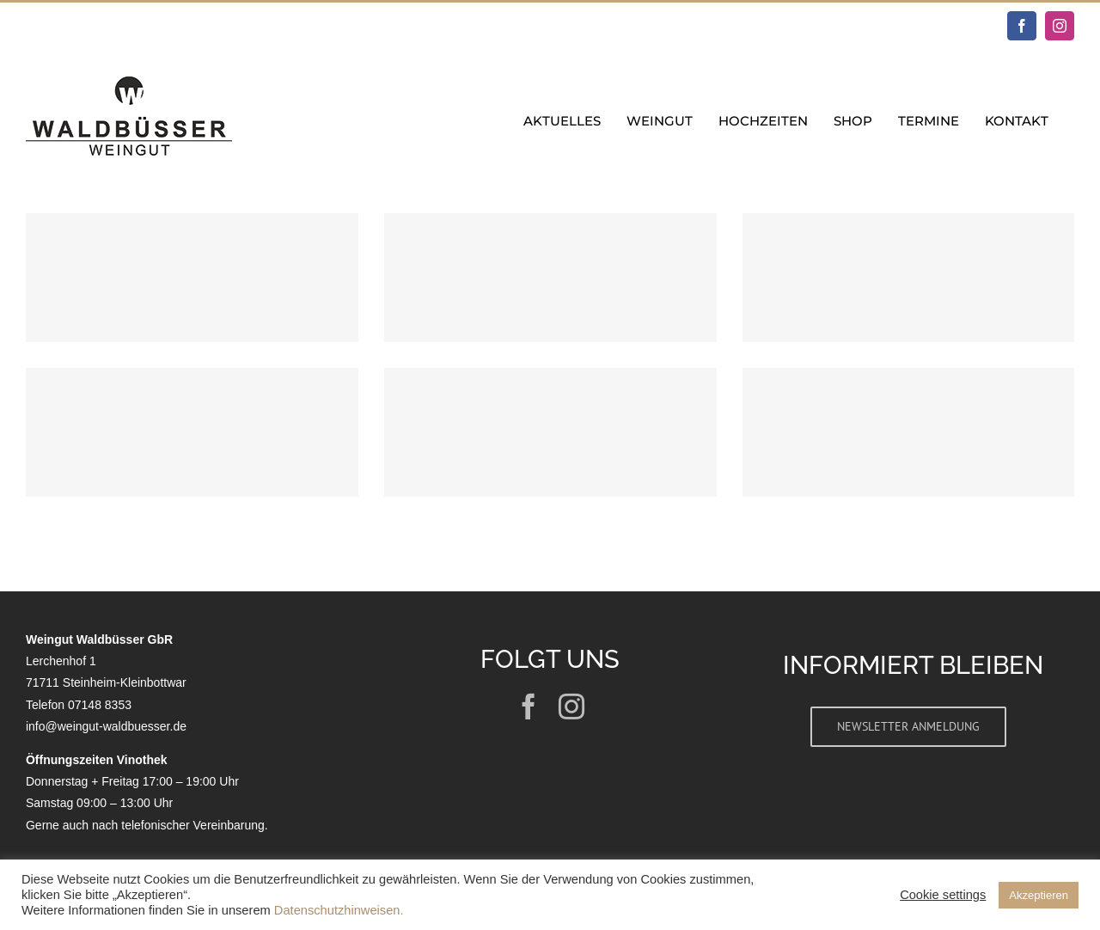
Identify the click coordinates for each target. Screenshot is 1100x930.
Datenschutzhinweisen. (339, 910)
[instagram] (571, 706)
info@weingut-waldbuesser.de (106, 726)
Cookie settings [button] (943, 895)
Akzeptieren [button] (1038, 895)
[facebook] (528, 706)
